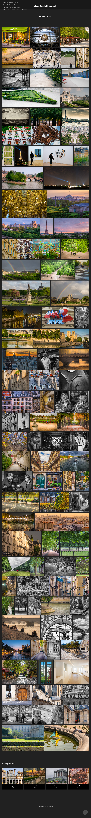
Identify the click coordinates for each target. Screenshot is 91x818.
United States (7, 5)
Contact (24, 10)
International (17, 5)
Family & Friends (15, 7)
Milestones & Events (9, 10)
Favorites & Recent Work (10, 2)
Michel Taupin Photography (45, 6)
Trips (18, 10)
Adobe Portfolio (49, 806)
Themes (5, 7)
